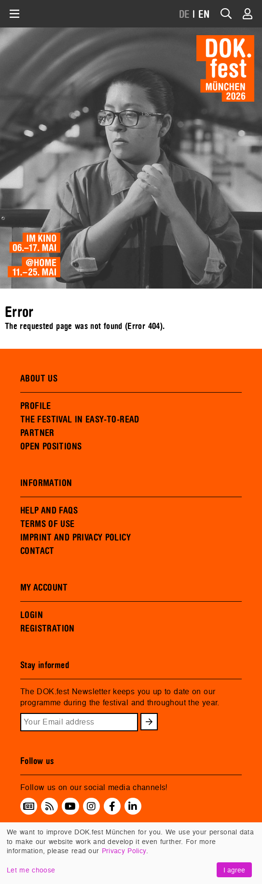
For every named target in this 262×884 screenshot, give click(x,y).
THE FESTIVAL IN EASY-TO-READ (79, 419)
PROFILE (35, 406)
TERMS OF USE (47, 524)
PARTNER (37, 433)
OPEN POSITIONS (51, 446)
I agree (234, 869)
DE (184, 14)
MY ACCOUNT (44, 588)
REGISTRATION (47, 628)
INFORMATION (46, 483)
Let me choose (31, 869)
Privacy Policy (124, 850)
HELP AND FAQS (49, 510)
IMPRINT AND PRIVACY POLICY (75, 537)
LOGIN (31, 615)
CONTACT (37, 551)
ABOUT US (38, 378)
